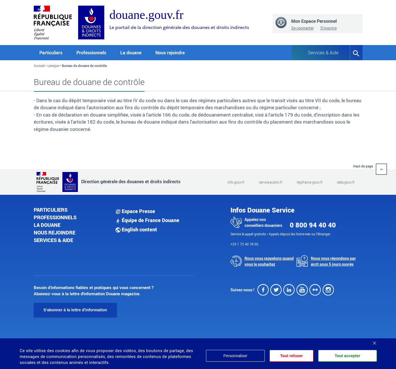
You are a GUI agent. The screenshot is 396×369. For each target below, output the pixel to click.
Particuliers (50, 209)
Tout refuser (291, 356)
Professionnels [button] (91, 53)
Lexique (53, 65)
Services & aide (53, 240)
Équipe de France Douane (147, 220)
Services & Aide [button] (323, 53)
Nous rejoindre (170, 53)
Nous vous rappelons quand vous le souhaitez (269, 261)
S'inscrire (328, 28)
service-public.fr (270, 182)
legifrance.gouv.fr (310, 182)
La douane (47, 225)
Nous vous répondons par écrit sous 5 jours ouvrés (333, 261)
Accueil (39, 65)
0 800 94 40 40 (313, 225)
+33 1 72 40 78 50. (244, 244)
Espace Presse (135, 211)
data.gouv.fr (346, 182)
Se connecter (302, 28)
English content (136, 229)
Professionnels (55, 217)
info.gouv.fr (236, 182)
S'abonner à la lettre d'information (75, 310)
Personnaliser (235, 356)
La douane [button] (130, 53)
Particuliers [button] (50, 53)
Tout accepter (347, 356)
